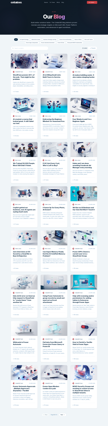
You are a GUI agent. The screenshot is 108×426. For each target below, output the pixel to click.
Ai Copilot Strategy (24, 39)
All (16, 39)
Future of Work (78, 39)
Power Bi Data (61, 42)
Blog (63, 2)
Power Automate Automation (47, 42)
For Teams (52, 2)
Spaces (46, 2)
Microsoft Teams (89, 39)
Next (63, 414)
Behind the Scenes (36, 39)
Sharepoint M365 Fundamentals (74, 42)
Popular (93, 48)
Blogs (54, 11)
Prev (45, 414)
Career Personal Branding (65, 39)
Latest (84, 48)
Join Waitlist (92, 2)
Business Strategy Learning (50, 39)
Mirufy (58, 2)
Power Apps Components (32, 42)
